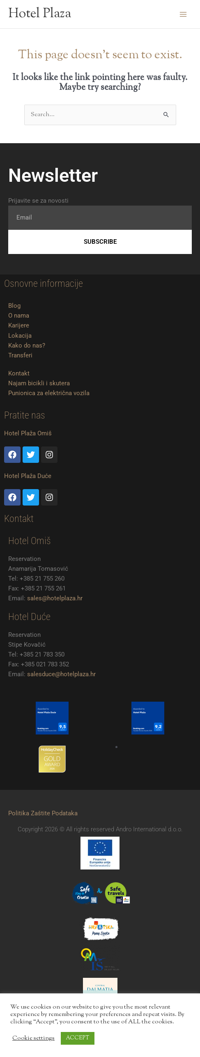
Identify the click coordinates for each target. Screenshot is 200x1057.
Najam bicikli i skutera (39, 383)
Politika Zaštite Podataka (43, 813)
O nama (18, 315)
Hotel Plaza (39, 14)
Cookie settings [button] (33, 1038)
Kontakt (19, 373)
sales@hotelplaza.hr (55, 598)
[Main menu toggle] (183, 14)
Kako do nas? (26, 345)
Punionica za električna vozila (49, 393)
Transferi (20, 355)
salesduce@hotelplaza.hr (61, 674)
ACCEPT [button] (78, 1038)
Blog (14, 305)
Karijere (18, 325)
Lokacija (20, 335)
